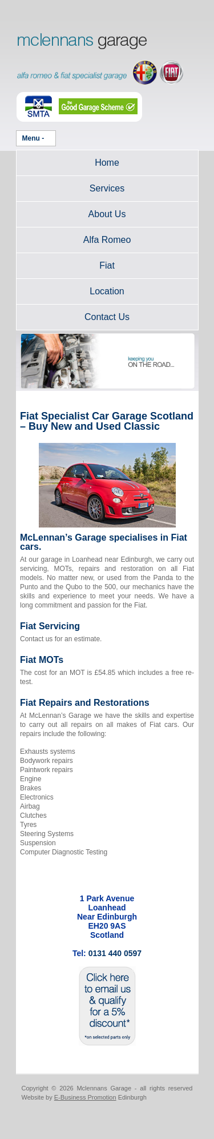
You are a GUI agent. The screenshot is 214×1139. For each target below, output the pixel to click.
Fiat (107, 265)
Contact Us (107, 317)
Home (107, 162)
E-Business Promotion (85, 1097)
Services (107, 188)
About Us (107, 214)
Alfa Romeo (107, 240)
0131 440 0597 (115, 953)
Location (107, 291)
